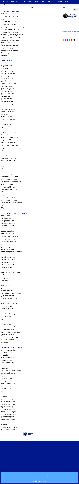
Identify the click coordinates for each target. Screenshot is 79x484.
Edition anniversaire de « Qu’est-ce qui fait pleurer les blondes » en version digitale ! (69, 34)
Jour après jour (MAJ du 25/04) (69, 24)
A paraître (64, 38)
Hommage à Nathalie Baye (68, 26)
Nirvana (40, 481)
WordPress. (44, 481)
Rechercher (64, 7)
